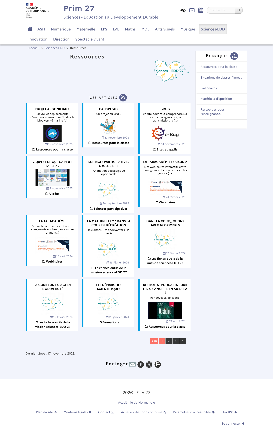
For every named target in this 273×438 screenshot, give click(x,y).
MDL (145, 29)
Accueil (33, 48)
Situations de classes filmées (221, 77)
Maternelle (85, 29)
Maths (130, 29)
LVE (116, 29)
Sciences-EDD (213, 29)
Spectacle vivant (89, 39)
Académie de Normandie (136, 402)
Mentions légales (77, 412)
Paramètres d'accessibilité (194, 412)
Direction (61, 39)
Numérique (61, 29)
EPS (104, 29)
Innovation (37, 39)
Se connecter (233, 424)
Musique (187, 29)
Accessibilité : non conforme (143, 412)
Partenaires (209, 88)
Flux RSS (229, 412)
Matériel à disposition (216, 99)
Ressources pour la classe (219, 67)
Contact (106, 412)
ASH (41, 29)
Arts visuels (165, 29)
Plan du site (46, 412)
